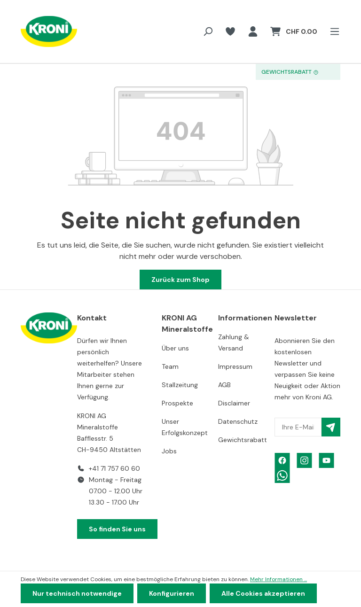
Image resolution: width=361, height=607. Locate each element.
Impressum (235, 366)
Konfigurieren (171, 593)
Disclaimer (234, 403)
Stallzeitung (180, 385)
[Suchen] (207, 31)
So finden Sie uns (117, 529)
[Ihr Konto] (253, 31)
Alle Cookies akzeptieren (263, 593)
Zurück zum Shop (180, 279)
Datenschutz (238, 421)
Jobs (169, 451)
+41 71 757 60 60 (114, 468)
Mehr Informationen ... (278, 579)
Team (170, 366)
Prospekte (177, 403)
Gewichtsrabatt (242, 440)
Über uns (175, 348)
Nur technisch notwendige (77, 593)
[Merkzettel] (230, 31)
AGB (224, 385)
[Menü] (331, 31)
